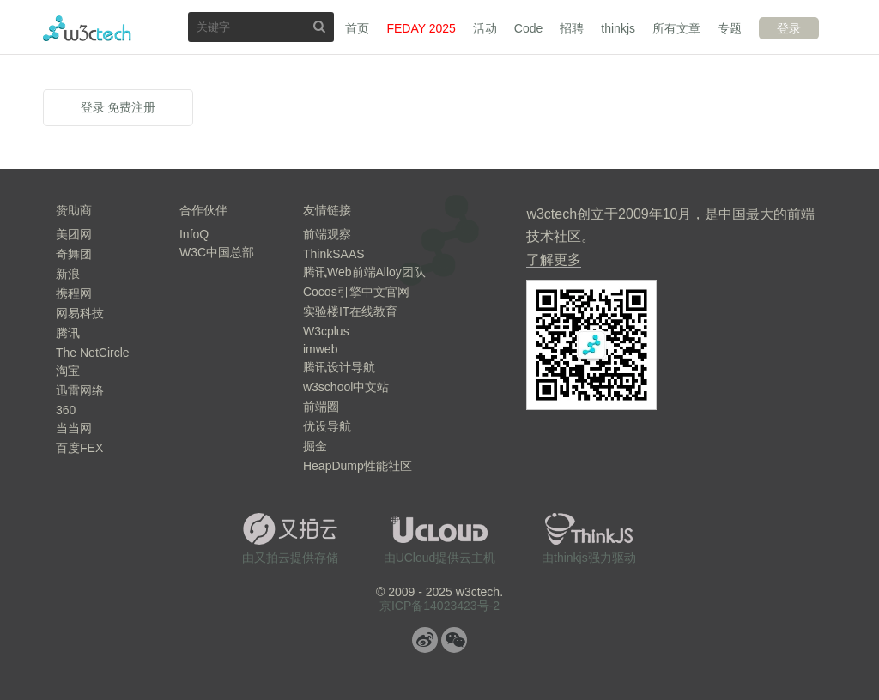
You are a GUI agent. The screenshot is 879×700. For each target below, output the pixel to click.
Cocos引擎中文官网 (356, 292)
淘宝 (68, 370)
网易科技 (80, 313)
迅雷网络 (80, 390)
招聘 (572, 28)
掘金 (315, 446)
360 (66, 410)
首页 (357, 28)
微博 (425, 640)
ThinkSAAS (334, 254)
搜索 (319, 26)
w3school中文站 (346, 387)
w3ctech (87, 28)
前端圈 (321, 406)
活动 (485, 28)
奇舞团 (74, 254)
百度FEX (79, 448)
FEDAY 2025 (420, 28)
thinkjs (618, 28)
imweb (320, 349)
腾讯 (68, 333)
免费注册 (131, 107)
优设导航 (327, 426)
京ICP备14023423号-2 (439, 605)
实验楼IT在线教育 (350, 311)
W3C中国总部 (216, 252)
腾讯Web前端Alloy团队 (364, 272)
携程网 (74, 293)
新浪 (68, 274)
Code (528, 28)
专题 (730, 28)
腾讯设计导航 (339, 367)
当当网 (74, 428)
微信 (454, 640)
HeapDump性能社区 (357, 466)
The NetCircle (93, 352)
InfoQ (194, 234)
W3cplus (326, 331)
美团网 (74, 234)
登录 (789, 28)
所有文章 (676, 28)
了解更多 (553, 259)
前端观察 (327, 234)
